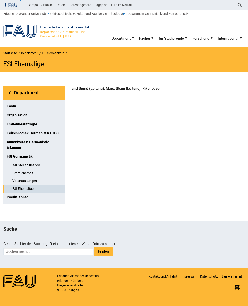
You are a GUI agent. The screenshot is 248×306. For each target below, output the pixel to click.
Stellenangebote (80, 5)
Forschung (200, 38)
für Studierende (171, 38)
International (228, 38)
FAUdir (60, 5)
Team (11, 106)
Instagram (237, 287)
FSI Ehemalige (23, 189)
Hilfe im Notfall (121, 5)
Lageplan (101, 5)
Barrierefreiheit (231, 276)
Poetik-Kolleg (17, 197)
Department (121, 38)
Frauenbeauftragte (22, 124)
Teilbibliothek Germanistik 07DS (33, 133)
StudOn (46, 5)
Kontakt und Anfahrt (163, 276)
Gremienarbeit (22, 173)
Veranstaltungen (24, 181)
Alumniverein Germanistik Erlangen (28, 145)
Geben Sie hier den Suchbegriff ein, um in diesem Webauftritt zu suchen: (60, 244)
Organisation (17, 115)
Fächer (144, 38)
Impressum (188, 276)
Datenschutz (209, 276)
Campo (33, 5)
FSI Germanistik (20, 156)
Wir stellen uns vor (26, 165)
